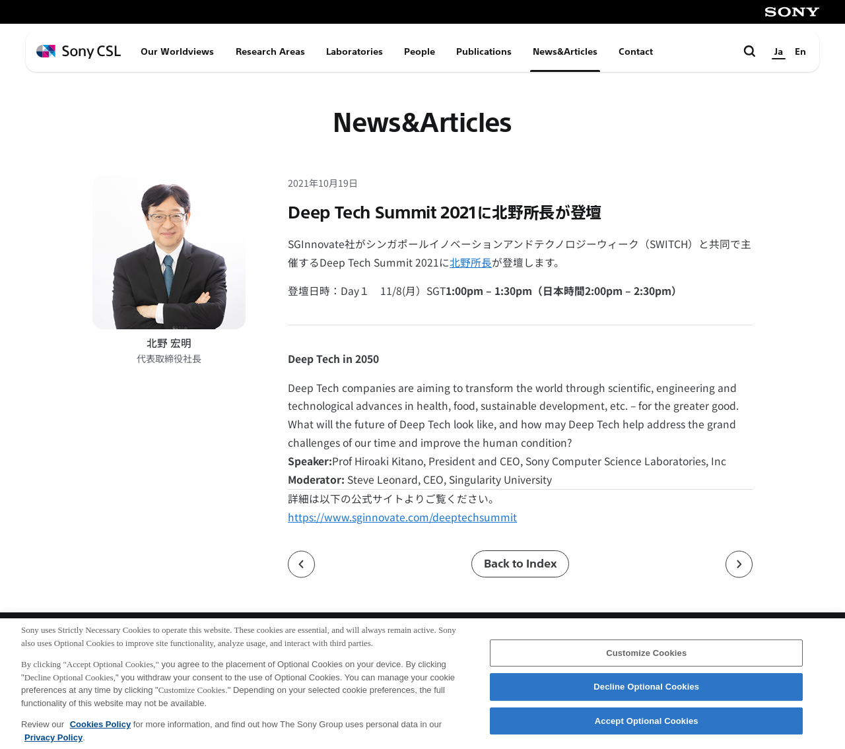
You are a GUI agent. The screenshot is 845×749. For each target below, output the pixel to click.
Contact (636, 51)
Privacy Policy (53, 744)
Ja (778, 51)
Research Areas (270, 51)
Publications (484, 51)
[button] (520, 359)
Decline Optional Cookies (646, 694)
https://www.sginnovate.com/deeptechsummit (402, 517)
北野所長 (471, 262)
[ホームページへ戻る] (78, 52)
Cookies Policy (100, 731)
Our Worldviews (177, 51)
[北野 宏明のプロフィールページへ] (169, 252)
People (419, 51)
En (800, 51)
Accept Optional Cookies (646, 728)
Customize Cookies (646, 660)
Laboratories (354, 51)
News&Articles (565, 51)
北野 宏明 (169, 342)
